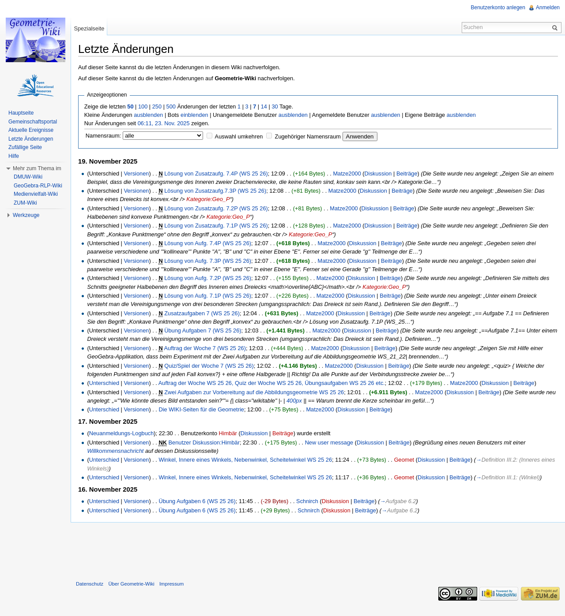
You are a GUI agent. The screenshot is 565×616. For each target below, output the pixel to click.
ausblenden (148, 115)
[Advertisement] (317, 549)
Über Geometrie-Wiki (131, 583)
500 (171, 106)
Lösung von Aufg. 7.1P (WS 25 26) (207, 295)
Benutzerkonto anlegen (498, 7)
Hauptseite (21, 113)
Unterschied (104, 383)
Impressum (171, 583)
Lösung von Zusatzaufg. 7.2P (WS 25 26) (216, 208)
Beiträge (407, 173)
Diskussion (378, 173)
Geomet (404, 459)
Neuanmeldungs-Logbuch (121, 433)
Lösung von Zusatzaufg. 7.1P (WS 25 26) (216, 225)
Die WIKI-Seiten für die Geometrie (201, 409)
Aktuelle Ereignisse (30, 130)
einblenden (194, 115)
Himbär (228, 433)
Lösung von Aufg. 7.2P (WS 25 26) (207, 278)
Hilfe (13, 156)
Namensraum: (103, 135)
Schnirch (307, 501)
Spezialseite (89, 28)
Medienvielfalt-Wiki (36, 194)
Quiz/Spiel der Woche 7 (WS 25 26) (208, 365)
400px (294, 400)
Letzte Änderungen (30, 139)
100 (142, 106)
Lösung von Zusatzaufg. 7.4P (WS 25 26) (216, 173)
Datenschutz (89, 583)
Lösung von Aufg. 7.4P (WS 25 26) (207, 243)
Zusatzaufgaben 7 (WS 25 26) (202, 313)
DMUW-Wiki (28, 177)
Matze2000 (347, 173)
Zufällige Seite (25, 147)
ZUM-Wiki (25, 203)
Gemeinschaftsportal (32, 122)
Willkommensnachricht (115, 451)
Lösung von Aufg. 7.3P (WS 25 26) (207, 261)
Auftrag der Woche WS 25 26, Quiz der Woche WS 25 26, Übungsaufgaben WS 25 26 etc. (271, 383)
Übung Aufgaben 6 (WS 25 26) (196, 501)
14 (264, 106)
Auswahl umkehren (239, 136)
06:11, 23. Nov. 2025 (164, 123)
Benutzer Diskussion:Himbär (204, 442)
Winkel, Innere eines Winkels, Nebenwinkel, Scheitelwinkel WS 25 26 (245, 459)
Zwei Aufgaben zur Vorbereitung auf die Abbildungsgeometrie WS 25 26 (254, 392)
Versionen (136, 173)
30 (274, 106)
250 (157, 106)
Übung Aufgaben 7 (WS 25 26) (202, 330)
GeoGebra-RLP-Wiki (38, 186)
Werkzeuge (26, 215)
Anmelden (548, 7)
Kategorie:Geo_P (208, 199)
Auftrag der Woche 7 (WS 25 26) (205, 348)
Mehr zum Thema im (37, 168)
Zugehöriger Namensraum (308, 136)
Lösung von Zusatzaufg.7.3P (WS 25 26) (215, 190)
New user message (329, 442)
